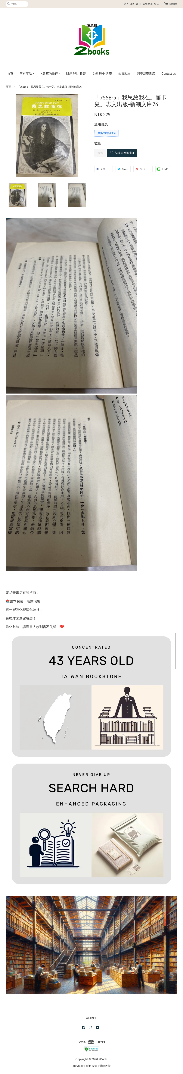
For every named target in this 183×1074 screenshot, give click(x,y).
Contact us (168, 73)
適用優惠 (101, 124)
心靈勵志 (124, 73)
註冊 (138, 3)
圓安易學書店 (146, 73)
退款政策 (105, 1065)
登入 (126, 3)
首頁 (10, 73)
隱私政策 (91, 1065)
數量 (97, 143)
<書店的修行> (50, 73)
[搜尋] (17, 4)
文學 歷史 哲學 (102, 73)
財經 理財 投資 (76, 73)
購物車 (173, 3)
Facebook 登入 (150, 3)
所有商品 (27, 73)
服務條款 (78, 1065)
